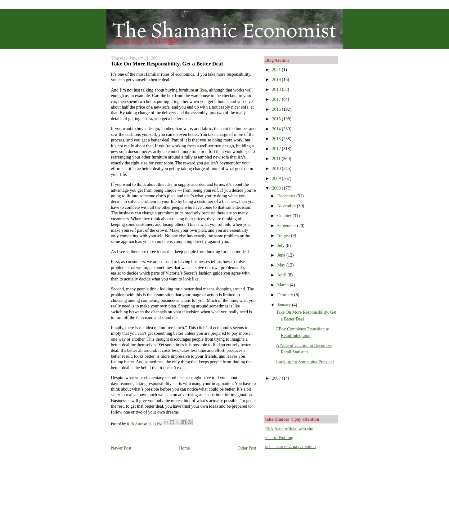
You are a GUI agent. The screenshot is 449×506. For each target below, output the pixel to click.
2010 (277, 168)
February (285, 294)
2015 (277, 118)
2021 (277, 69)
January (284, 304)
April (282, 274)
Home (184, 448)
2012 (277, 148)
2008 (277, 188)
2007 (277, 378)
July (281, 245)
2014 (277, 128)
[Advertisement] (301, 397)
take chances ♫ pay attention (290, 446)
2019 (277, 79)
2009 (277, 178)
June (281, 255)
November (287, 205)
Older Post (246, 448)
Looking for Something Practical (305, 361)
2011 (276, 158)
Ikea (203, 89)
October (284, 215)
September (287, 225)
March (283, 284)
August (284, 235)
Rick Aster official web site (289, 428)
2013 (277, 138)
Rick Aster (135, 424)
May (281, 264)
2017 (277, 99)
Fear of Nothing (279, 437)
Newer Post (121, 448)
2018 (277, 89)
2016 (277, 109)
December (286, 195)
